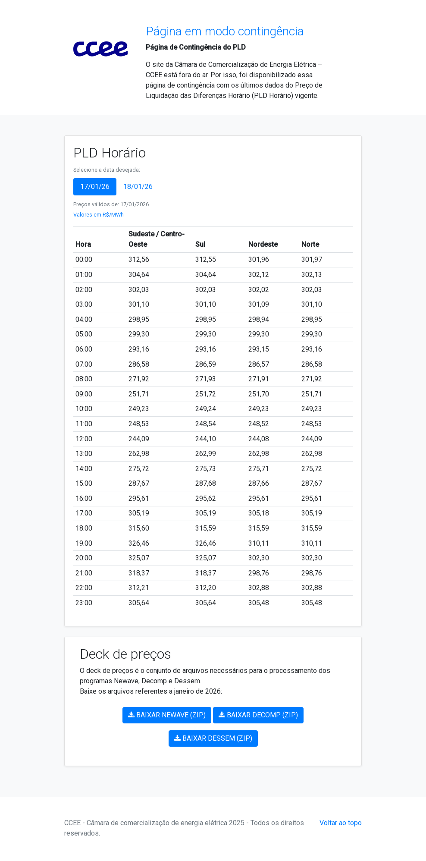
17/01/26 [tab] (95, 186)
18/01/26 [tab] (138, 186)
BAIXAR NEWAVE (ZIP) (167, 715)
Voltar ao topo (341, 823)
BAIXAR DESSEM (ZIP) (213, 738)
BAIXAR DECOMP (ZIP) (258, 715)
